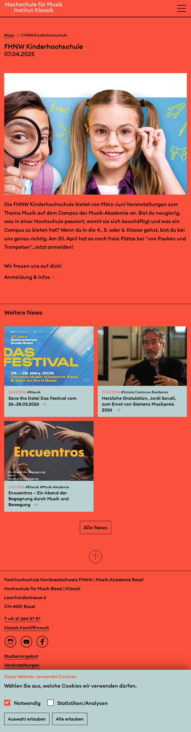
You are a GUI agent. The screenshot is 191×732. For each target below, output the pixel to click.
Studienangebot (21, 656)
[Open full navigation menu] (181, 8)
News (9, 35)
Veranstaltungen (22, 665)
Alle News (95, 527)
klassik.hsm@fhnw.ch (26, 627)
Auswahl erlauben (27, 719)
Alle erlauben (70, 719)
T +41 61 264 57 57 (22, 618)
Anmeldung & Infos (29, 277)
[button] (95, 557)
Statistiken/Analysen (82, 703)
